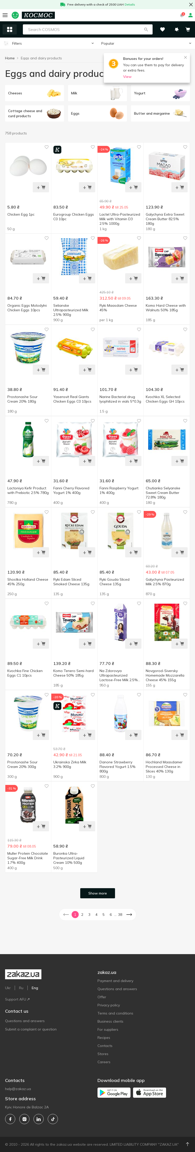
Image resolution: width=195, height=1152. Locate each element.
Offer (102, 997)
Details (130, 4)
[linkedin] (39, 1119)
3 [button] (89, 914)
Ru (21, 988)
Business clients (110, 1021)
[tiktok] (53, 1119)
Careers (104, 1062)
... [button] (115, 914)
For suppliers (108, 1029)
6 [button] (111, 914)
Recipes (104, 1037)
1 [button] (75, 914)
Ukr (8, 988)
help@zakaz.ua (18, 1089)
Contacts (105, 1045)
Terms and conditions (115, 1013)
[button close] (191, 5)
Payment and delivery (115, 980)
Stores (103, 1054)
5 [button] (104, 914)
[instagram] (24, 1119)
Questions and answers (25, 1021)
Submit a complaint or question (31, 1029)
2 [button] (82, 914)
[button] (146, 29)
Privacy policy (109, 1005)
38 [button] (120, 914)
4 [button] (96, 914)
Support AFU (17, 999)
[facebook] (10, 1119)
